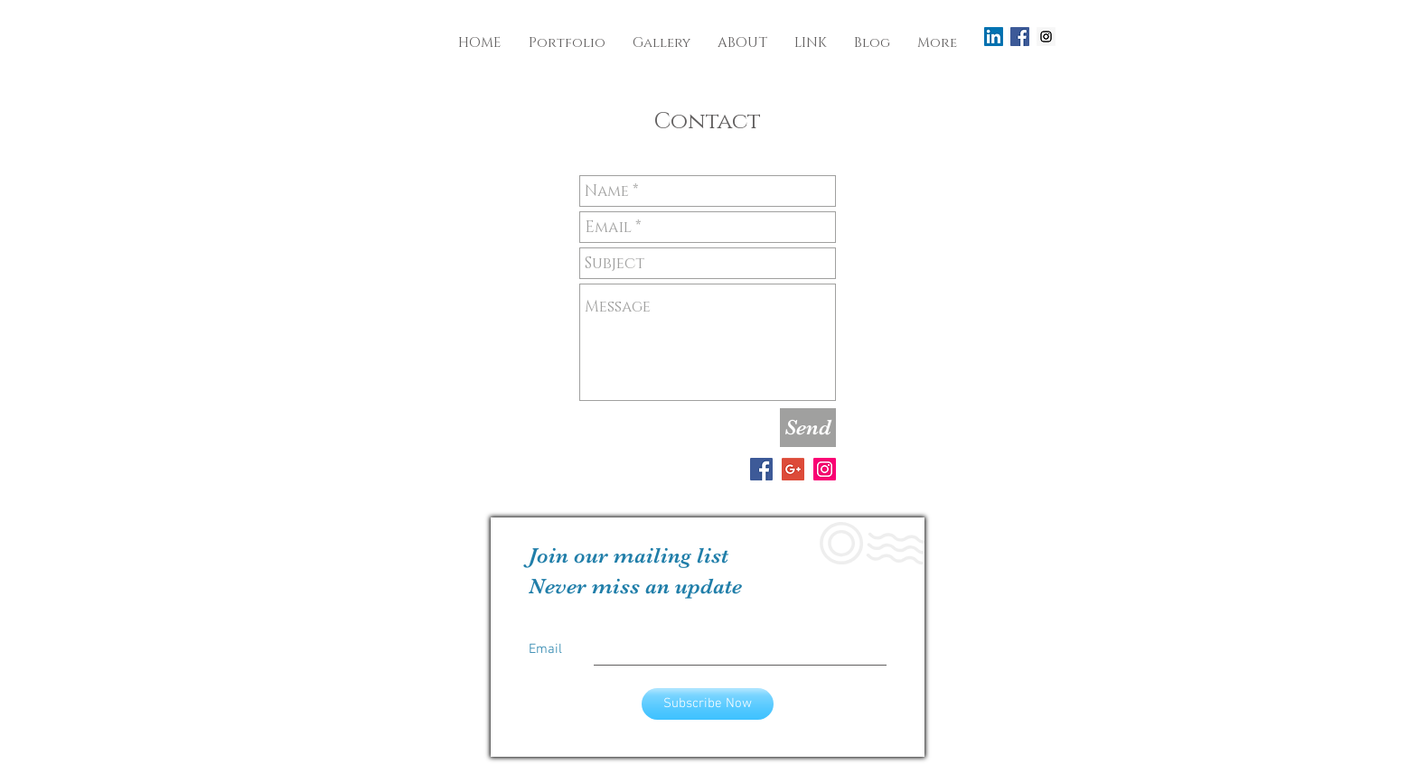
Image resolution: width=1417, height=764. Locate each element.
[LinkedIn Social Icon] (993, 36)
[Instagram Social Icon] (1046, 36)
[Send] (808, 427)
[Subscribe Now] (708, 704)
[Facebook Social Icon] (1019, 36)
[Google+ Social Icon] (793, 469)
